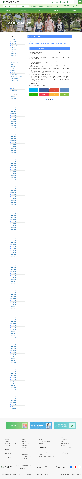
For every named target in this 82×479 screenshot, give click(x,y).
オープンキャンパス (9, 6)
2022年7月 (13, 142)
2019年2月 (13, 227)
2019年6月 (13, 219)
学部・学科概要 (64, 439)
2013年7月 (13, 367)
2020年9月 (13, 188)
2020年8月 (13, 190)
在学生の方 (41, 6)
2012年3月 (13, 400)
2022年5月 (13, 146)
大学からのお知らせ (15, 62)
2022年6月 (13, 144)
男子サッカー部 (14, 80)
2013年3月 (13, 375)
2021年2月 (13, 177)
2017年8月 (13, 265)
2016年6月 (13, 294)
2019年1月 (13, 229)
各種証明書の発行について (27, 450)
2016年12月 (13, 281)
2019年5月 (13, 221)
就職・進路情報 (42, 447)
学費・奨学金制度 (25, 448)
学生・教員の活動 (15, 78)
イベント (13, 39)
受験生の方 (33, 6)
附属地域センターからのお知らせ (17, 85)
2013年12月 (13, 356)
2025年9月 (13, 98)
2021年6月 (13, 169)
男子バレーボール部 (15, 82)
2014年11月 (13, 333)
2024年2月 (13, 102)
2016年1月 (13, 304)
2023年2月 (13, 127)
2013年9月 (13, 362)
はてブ (64, 89)
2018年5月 (13, 246)
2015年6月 (13, 319)
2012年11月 (13, 383)
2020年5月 (13, 196)
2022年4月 (13, 148)
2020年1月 (13, 204)
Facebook (44, 89)
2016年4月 (13, 298)
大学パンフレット (9, 445)
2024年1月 (13, 105)
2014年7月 (13, 342)
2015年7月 (13, 317)
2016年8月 (13, 290)
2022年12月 (13, 132)
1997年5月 (13, 408)
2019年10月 (13, 211)
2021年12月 (13, 157)
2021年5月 (13, 171)
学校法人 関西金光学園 (6, 474)
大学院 (12, 68)
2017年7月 (13, 267)
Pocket (43, 94)
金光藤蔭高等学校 (30, 474)
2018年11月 (13, 233)
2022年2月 (13, 152)
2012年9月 (13, 387)
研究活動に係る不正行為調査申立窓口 (69, 450)
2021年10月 (13, 161)
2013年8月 (13, 364)
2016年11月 (13, 283)
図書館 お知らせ (15, 57)
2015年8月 (13, 315)
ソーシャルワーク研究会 (16, 41)
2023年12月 (13, 107)
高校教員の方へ (14, 90)
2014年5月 (13, 346)
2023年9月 (13, 113)
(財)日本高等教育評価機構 (44, 441)
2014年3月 (13, 350)
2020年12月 (13, 181)
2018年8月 (13, 240)
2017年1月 (13, 279)
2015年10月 (13, 310)
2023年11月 (13, 109)
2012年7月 (13, 391)
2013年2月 (13, 377)
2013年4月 (13, 373)
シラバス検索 (25, 445)
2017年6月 (13, 269)
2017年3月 (13, 275)
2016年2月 (13, 302)
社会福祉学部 (14, 74)
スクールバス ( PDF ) (26, 443)
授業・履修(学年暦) (65, 443)
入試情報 (23, 6)
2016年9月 (13, 287)
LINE (33, 94)
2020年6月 (13, 194)
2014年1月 (13, 354)
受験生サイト (8, 441)
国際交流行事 (14, 66)
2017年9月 (13, 263)
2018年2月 (13, 252)
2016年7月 (13, 292)
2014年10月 (13, 335)
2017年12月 (13, 256)
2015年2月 (13, 327)
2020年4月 (13, 198)
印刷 (65, 94)
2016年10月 (13, 285)
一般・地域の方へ (9, 453)
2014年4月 (13, 348)
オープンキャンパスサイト (10, 443)
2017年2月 (13, 277)
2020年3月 (13, 200)
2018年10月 (13, 236)
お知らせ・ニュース (26, 439)
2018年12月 (13, 231)
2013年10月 (13, 360)
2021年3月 (13, 175)
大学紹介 (41, 439)
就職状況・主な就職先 (43, 452)
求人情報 (41, 454)
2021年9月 (13, 163)
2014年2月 (13, 352)
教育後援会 (49, 6)
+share (54, 94)
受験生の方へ (14, 55)
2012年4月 (13, 398)
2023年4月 (13, 123)
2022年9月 (13, 138)
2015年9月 (13, 312)
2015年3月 (13, 325)
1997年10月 (13, 406)
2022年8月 (13, 140)
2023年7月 (13, 117)
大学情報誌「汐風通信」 (27, 456)
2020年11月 (13, 184)
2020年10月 (13, 186)
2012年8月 (13, 389)
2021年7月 (13, 167)
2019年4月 (13, 223)
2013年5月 (13, 371)
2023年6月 (13, 119)
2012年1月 (13, 404)
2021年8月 (13, 165)
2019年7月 (13, 217)
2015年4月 (13, 323)
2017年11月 (13, 258)
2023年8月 (13, 115)
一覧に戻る (49, 99)
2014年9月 (13, 337)
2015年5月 (13, 321)
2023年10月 (13, 111)
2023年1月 (13, 129)
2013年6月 (13, 369)
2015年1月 (13, 329)
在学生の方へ (14, 60)
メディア (13, 47)
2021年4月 (13, 173)
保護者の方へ (14, 49)
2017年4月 (13, 273)
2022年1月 (13, 154)
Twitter (33, 89)
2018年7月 (13, 242)
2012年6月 (13, 394)
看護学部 (13, 72)
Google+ (54, 89)
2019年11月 (13, 208)
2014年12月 (13, 331)
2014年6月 (13, 344)
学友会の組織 (25, 454)
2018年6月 (13, 244)
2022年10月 (13, 136)
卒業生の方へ (14, 53)
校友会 (57, 6)
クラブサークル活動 (26, 452)
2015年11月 (13, 308)
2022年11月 (13, 134)
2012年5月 (13, 396)
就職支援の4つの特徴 (43, 450)
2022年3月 (13, 150)
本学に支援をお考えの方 (75, 6)
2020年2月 (13, 202)
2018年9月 (13, 238)
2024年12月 (13, 100)
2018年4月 (13, 248)
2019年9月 (13, 213)
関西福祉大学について (66, 437)
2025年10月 (13, 96)
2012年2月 (13, 402)
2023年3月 (13, 125)
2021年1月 (13, 179)
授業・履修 (24, 441)
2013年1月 (13, 379)
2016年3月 (13, 300)
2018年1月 (13, 254)
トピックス (13, 43)
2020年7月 (13, 192)
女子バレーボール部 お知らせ (17, 76)
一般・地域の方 (66, 6)
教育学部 (13, 70)
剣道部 (12, 51)
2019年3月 (13, 225)
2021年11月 (13, 159)
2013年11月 (13, 358)
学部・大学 (41, 437)
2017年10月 (13, 260)
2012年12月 (13, 381)
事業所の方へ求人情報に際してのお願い (47, 456)
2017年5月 (13, 271)
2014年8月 (13, 339)
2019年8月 (13, 215)
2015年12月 (13, 306)
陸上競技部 (13, 88)
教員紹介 (63, 445)
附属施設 (41, 443)
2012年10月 (13, 385)
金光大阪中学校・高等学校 (18, 474)
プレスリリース (14, 45)
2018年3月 (13, 250)
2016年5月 (13, 296)
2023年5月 (13, 121)
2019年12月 (13, 206)
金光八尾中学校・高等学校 (42, 474)
